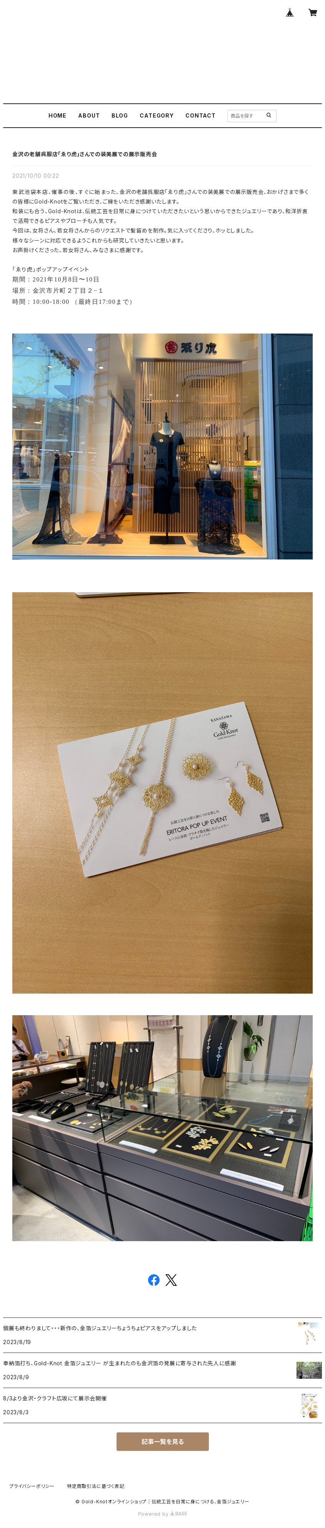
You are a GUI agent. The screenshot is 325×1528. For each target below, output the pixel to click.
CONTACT (200, 115)
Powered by (162, 1514)
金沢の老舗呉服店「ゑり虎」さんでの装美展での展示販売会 (84, 154)
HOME (57, 115)
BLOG (120, 115)
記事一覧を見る (163, 1441)
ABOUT (89, 115)
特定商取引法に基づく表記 (96, 1486)
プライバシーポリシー (32, 1486)
